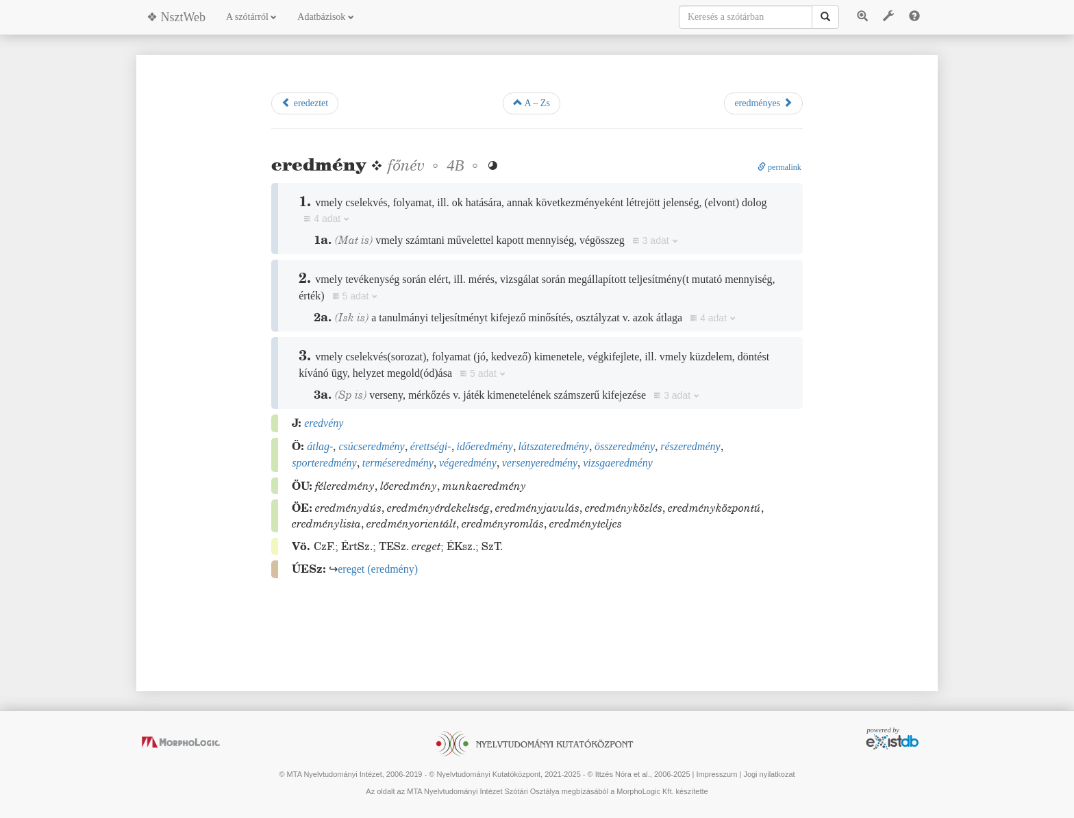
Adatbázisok (325, 17)
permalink (779, 167)
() (378, 569)
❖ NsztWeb (176, 17)
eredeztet (305, 102)
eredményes (763, 102)
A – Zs (531, 102)
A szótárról (251, 17)
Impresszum (716, 774)
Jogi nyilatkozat (769, 774)
